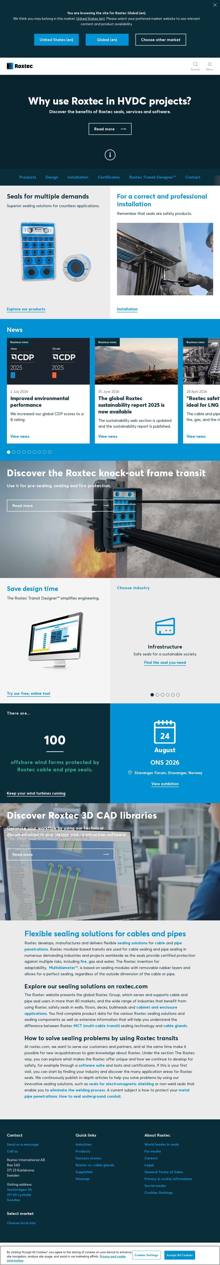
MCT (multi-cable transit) (97, 1025)
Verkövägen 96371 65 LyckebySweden (19, 1194)
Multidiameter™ (63, 967)
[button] (8, 452)
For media (152, 1151)
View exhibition (165, 783)
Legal (149, 1165)
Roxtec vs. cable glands (95, 1165)
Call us (12, 1151)
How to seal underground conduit (90, 1096)
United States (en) (90, 18)
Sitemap (83, 1179)
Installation (127, 309)
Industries (84, 1144)
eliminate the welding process (77, 1090)
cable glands (175, 1025)
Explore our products (26, 309)
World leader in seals (161, 1144)
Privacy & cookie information (168, 1179)
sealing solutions (132, 942)
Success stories (88, 1158)
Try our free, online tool (28, 693)
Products (83, 1151)
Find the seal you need (165, 662)
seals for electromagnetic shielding (121, 1083)
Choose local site (21, 1223)
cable (160, 942)
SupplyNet (84, 1172)
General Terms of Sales (163, 1172)
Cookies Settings (158, 1192)
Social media (155, 1185)
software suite (92, 1065)
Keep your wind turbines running (36, 793)
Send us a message (23, 1144)
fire (83, 961)
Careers (151, 1158)
